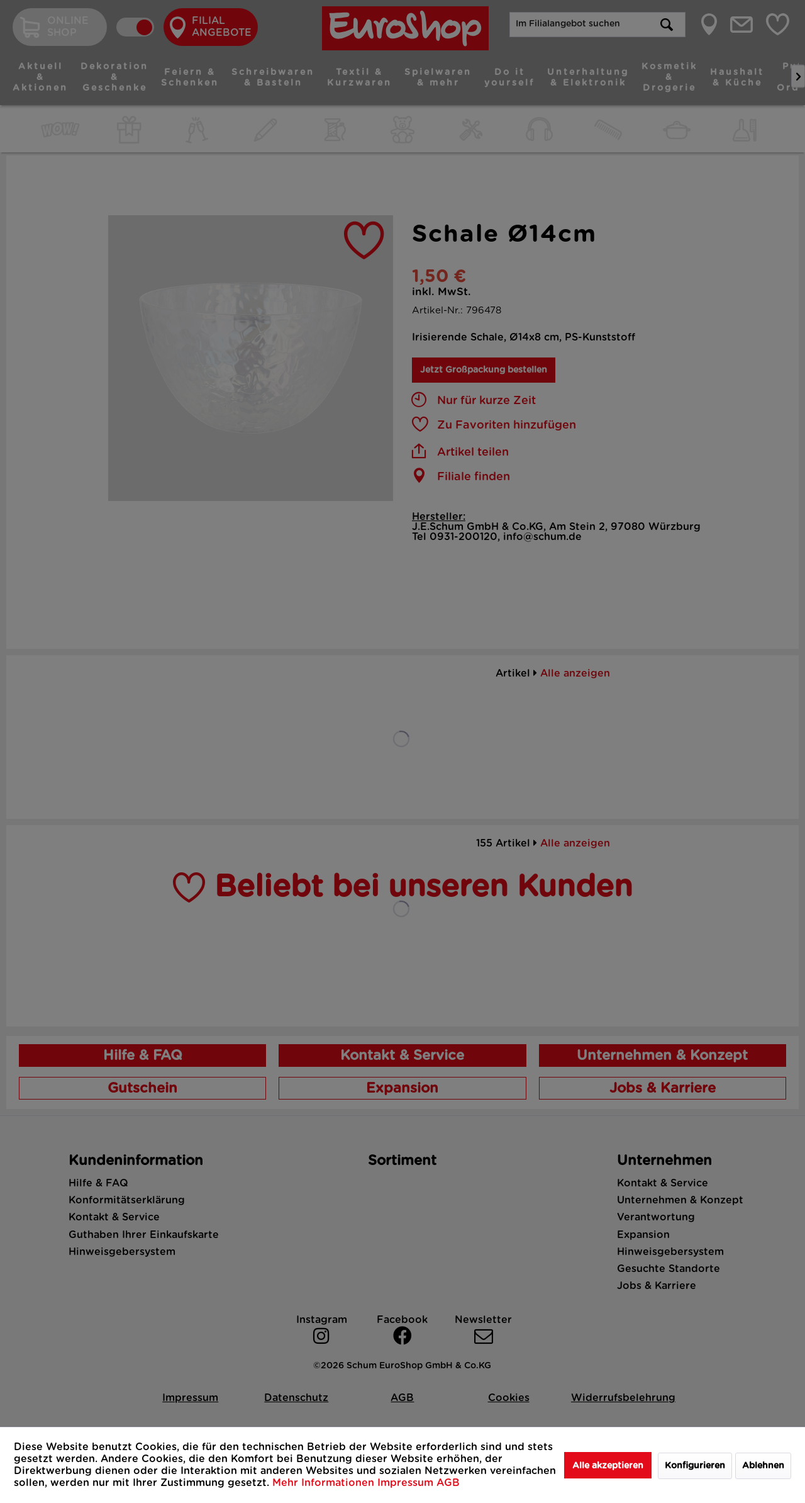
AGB (448, 1483)
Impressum (406, 1483)
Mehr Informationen (324, 1483)
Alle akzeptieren (607, 1465)
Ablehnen (763, 1465)
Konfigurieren (695, 1465)
